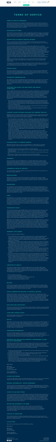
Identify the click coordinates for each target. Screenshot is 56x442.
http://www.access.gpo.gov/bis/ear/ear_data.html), (16, 96)
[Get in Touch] (26, 5)
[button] (15, 2)
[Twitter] (9, 440)
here (42, 379)
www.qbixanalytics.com (19, 36)
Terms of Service (46, 437)
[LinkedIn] (7, 440)
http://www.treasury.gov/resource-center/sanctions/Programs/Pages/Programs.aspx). (22, 97)
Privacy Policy (21, 71)
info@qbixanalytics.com (10, 437)
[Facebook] (11, 440)
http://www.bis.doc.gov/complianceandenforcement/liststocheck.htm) (20, 101)
